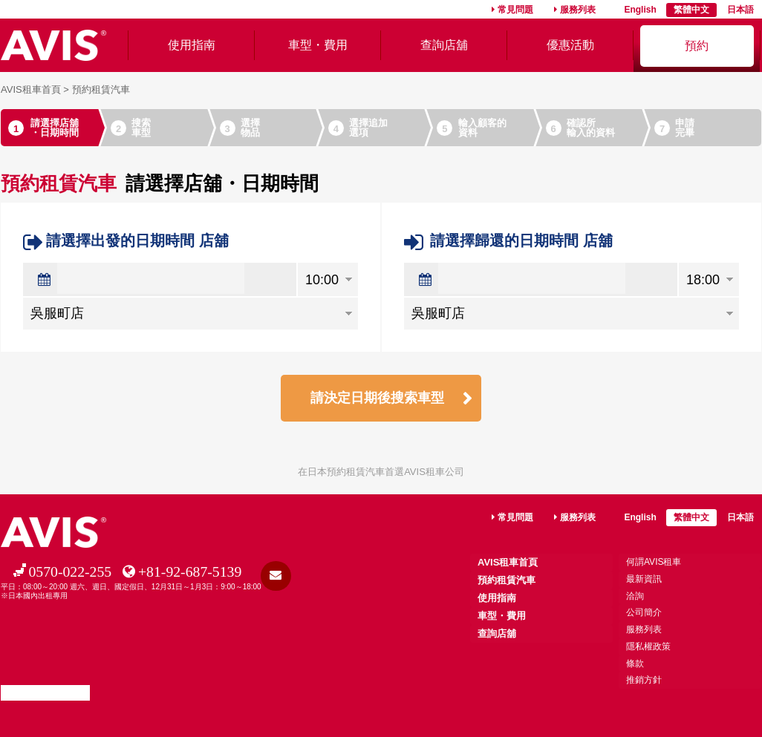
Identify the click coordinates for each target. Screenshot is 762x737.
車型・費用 (318, 45)
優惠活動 (570, 45)
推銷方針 (644, 680)
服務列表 (578, 9)
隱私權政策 (648, 647)
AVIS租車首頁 (31, 89)
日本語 (740, 9)
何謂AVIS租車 (653, 564)
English (640, 9)
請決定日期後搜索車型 (377, 398)
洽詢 (635, 597)
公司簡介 (644, 614)
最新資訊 (644, 581)
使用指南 (191, 45)
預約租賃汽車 (506, 582)
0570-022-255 (69, 574)
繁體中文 (691, 9)
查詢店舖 (444, 45)
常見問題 (515, 9)
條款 (635, 663)
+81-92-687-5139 (190, 574)
